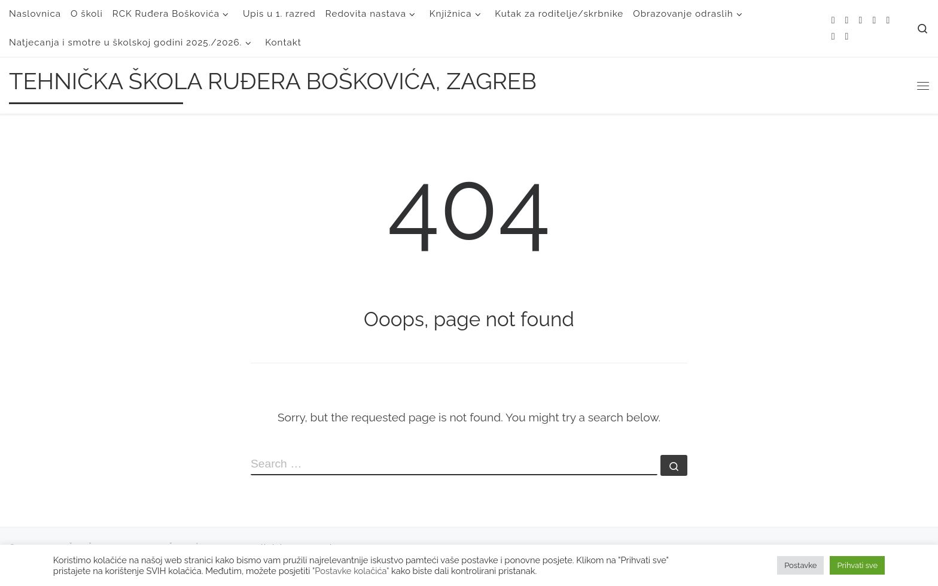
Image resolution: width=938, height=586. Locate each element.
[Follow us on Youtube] (833, 36)
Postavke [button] (800, 565)
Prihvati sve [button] (857, 565)
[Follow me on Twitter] (861, 20)
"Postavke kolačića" (350, 571)
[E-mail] (847, 20)
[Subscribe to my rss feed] (833, 20)
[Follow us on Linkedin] (847, 36)
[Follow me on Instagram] (888, 20)
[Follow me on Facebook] (874, 20)
